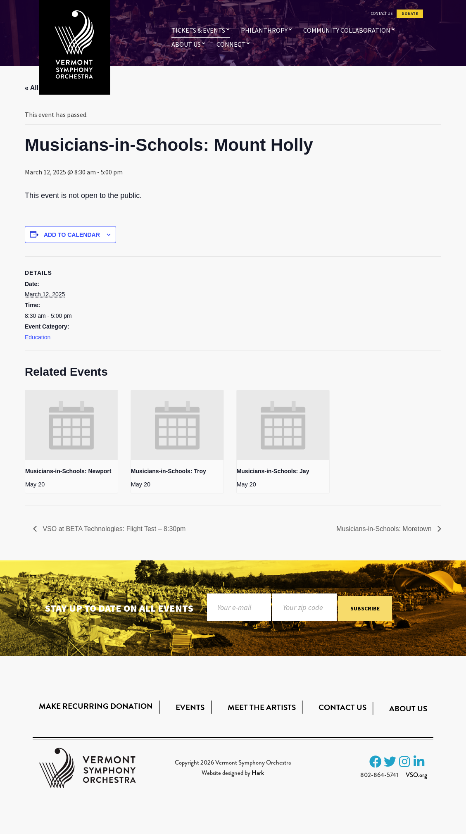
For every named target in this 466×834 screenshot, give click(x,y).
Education (37, 337)
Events (190, 707)
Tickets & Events (198, 30)
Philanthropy (264, 30)
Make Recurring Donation (96, 706)
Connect (230, 44)
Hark (258, 772)
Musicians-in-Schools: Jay (273, 471)
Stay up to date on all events (119, 608)
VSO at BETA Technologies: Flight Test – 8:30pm (113, 528)
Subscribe (365, 608)
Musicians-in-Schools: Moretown (384, 528)
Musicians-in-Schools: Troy (168, 471)
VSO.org (416, 774)
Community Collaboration (346, 30)
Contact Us (381, 14)
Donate (410, 14)
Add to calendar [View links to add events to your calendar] (72, 234)
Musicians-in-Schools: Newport (68, 471)
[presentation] (71, 425)
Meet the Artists (262, 707)
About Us (186, 44)
